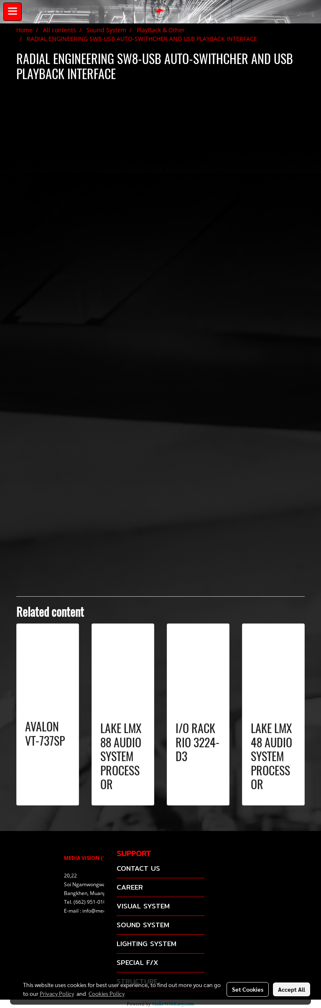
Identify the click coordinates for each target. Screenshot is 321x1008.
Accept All (291, 989)
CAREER (130, 887)
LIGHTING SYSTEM (146, 944)
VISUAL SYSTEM (143, 906)
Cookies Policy (107, 993)
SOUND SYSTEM (143, 925)
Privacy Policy (57, 993)
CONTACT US (138, 868)
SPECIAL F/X (137, 962)
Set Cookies (247, 989)
